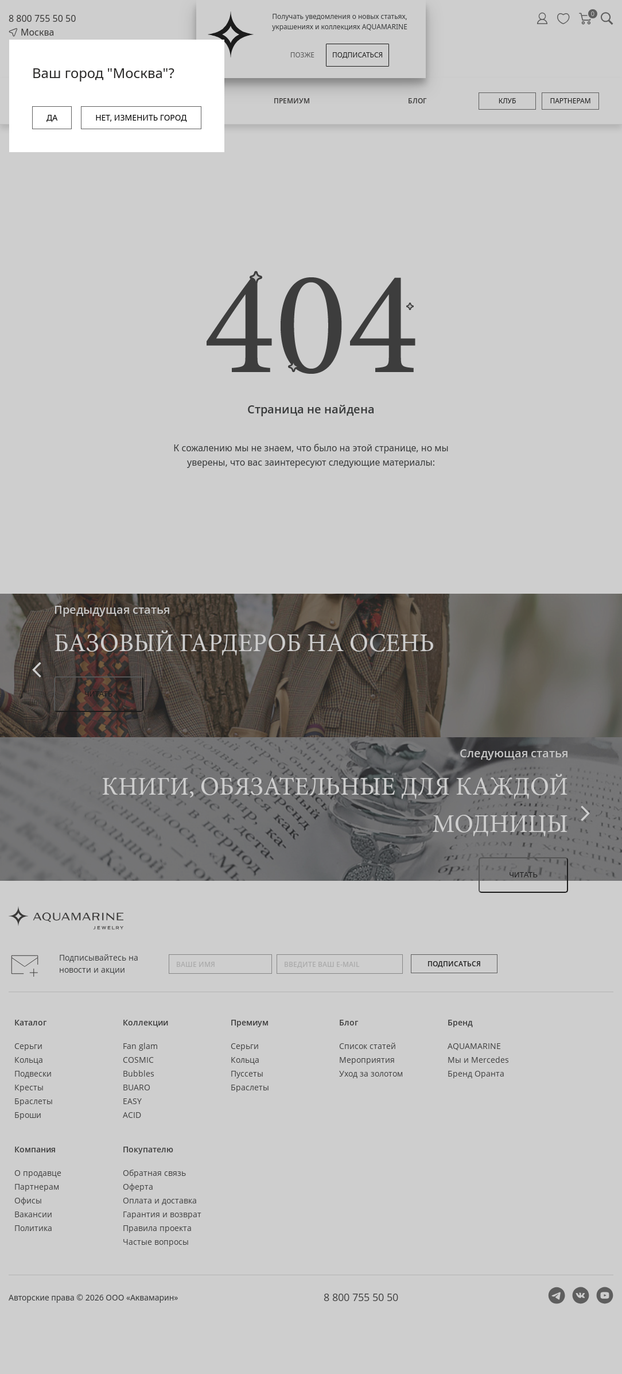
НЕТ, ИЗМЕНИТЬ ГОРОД (140, 117)
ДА (51, 117)
